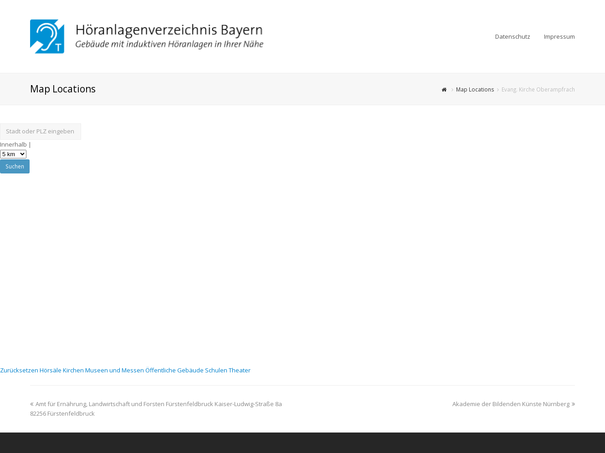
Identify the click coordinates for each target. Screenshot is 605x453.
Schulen (217, 370)
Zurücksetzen (20, 370)
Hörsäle (51, 370)
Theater (240, 370)
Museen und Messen (115, 370)
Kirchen (74, 370)
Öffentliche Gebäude (175, 370)
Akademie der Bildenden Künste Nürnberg (513, 404)
